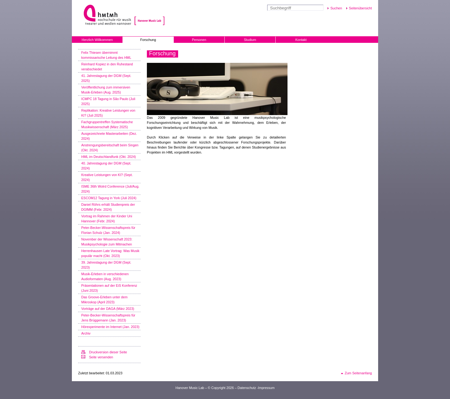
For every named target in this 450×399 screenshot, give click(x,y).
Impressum (266, 388)
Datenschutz (247, 388)
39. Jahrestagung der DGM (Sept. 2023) (106, 264)
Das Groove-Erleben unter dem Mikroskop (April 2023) (104, 299)
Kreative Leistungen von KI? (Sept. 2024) (107, 177)
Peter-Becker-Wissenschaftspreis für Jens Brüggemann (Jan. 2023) (108, 317)
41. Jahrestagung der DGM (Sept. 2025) (106, 78)
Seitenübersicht (360, 8)
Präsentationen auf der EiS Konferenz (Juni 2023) (109, 288)
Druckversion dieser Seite (108, 352)
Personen (199, 40)
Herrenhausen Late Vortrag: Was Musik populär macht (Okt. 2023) (110, 253)
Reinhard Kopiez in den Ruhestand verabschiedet (107, 66)
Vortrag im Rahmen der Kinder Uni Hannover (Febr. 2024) (106, 218)
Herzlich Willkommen (97, 40)
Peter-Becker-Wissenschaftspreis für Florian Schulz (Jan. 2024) (108, 230)
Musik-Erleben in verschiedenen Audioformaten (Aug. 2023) (105, 276)
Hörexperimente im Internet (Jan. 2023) (110, 327)
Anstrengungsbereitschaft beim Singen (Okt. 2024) (109, 147)
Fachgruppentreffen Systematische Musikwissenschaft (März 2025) (107, 124)
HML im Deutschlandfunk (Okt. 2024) (108, 157)
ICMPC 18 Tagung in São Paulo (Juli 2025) (108, 101)
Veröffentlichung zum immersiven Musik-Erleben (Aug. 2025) (105, 89)
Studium (250, 40)
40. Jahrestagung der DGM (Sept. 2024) (106, 165)
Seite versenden (101, 357)
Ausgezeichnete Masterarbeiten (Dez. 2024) (109, 136)
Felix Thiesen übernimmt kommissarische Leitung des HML (106, 55)
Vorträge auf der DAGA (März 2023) (107, 309)
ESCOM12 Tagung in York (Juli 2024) (108, 198)
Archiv (86, 333)
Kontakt (301, 40)
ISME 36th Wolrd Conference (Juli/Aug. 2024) (110, 188)
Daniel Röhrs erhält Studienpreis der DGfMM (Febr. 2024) (108, 207)
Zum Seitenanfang (358, 373)
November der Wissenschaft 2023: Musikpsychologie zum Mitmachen (106, 241)
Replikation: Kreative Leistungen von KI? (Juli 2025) (108, 113)
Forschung (148, 40)
